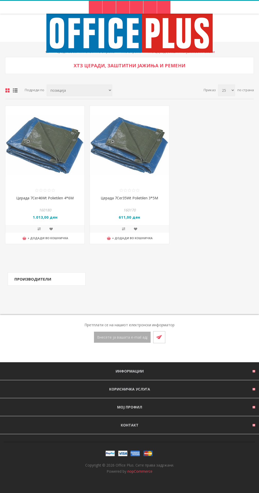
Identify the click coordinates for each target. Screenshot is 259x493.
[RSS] (136, 353)
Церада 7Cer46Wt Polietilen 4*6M (45, 198)
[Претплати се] (122, 337)
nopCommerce (139, 471)
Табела (7, 90)
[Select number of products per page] (226, 90)
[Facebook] (123, 353)
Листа (15, 90)
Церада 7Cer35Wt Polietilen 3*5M (129, 198)
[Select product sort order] (79, 90)
